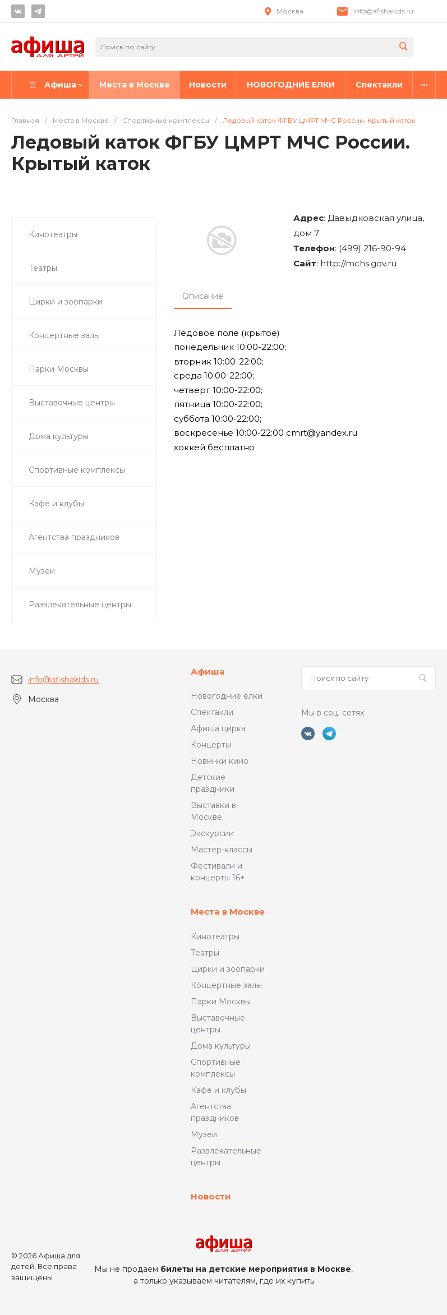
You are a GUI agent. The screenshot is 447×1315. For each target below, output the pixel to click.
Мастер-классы (221, 850)
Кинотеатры (215, 936)
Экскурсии (212, 833)
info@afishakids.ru (383, 11)
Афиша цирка (218, 728)
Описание (202, 296)
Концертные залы (226, 985)
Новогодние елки (226, 696)
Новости (211, 1196)
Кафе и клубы (218, 1090)
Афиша (208, 671)
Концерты (211, 745)
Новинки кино (219, 761)
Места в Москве (228, 911)
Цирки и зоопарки (228, 969)
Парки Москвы (221, 1001)
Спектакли (212, 712)
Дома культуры (221, 1046)
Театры (205, 953)
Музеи (204, 1134)
